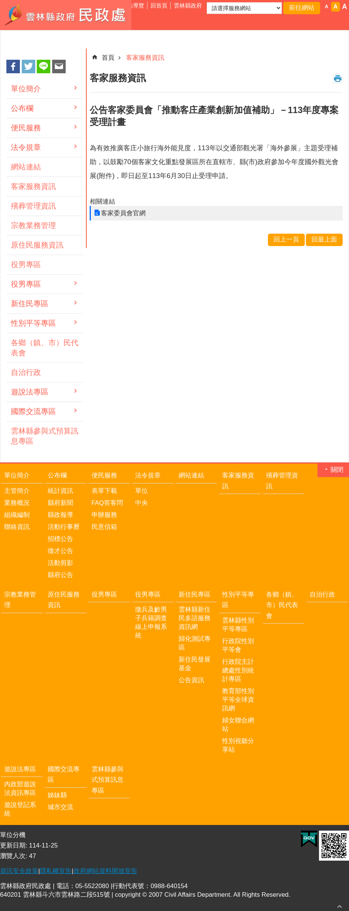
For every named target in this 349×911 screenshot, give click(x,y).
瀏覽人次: (14, 856)
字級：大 (344, 7)
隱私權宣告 (56, 871)
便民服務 (26, 128)
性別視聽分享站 (238, 745)
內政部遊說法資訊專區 (20, 788)
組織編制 (17, 514)
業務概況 (17, 502)
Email (59, 66)
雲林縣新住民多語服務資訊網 (195, 618)
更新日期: (14, 845)
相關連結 (102, 201)
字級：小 (326, 7)
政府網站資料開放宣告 (105, 871)
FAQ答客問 (107, 502)
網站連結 (26, 167)
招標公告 (60, 538)
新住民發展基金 (195, 664)
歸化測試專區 (195, 643)
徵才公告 (60, 550)
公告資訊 (191, 680)
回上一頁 (286, 239)
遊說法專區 (29, 392)
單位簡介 (26, 89)
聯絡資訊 (17, 526)
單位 (141, 490)
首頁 (108, 57)
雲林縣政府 (188, 5)
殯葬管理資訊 (33, 206)
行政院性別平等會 (238, 645)
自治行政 (26, 372)
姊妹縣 (57, 795)
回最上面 (339, 906)
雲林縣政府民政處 (65, 15)
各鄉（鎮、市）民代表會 (44, 347)
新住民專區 (29, 303)
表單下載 (104, 490)
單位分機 (13, 834)
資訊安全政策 (19, 871)
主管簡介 (17, 490)
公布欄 (22, 108)
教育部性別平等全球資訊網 (238, 699)
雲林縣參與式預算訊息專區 (44, 436)
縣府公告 (60, 575)
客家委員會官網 (123, 213)
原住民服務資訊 (37, 245)
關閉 (337, 469)
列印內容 (338, 78)
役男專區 (26, 264)
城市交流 (60, 807)
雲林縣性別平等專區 (238, 625)
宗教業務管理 (33, 225)
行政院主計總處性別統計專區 (238, 670)
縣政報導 (60, 514)
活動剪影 (60, 563)
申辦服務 (104, 514)
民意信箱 (104, 526)
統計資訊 (60, 490)
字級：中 (335, 7)
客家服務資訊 (33, 186)
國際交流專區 (33, 411)
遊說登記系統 (20, 809)
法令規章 (26, 147)
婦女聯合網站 (238, 725)
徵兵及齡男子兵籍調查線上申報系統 (151, 622)
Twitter (28, 66)
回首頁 (158, 5)
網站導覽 (133, 5)
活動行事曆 (64, 526)
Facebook (13, 66)
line (43, 66)
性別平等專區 (33, 323)
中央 (141, 502)
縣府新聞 (60, 502)
